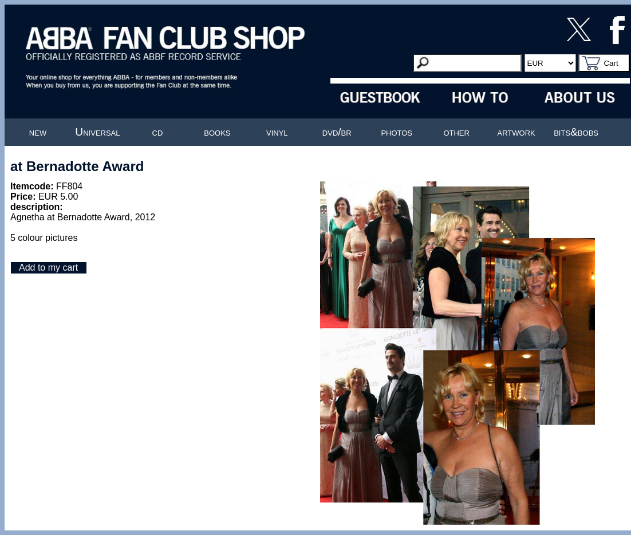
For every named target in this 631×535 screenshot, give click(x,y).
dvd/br (337, 132)
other (456, 132)
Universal (97, 132)
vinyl (277, 132)
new (37, 132)
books (217, 132)
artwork (516, 132)
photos (396, 132)
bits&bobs (576, 132)
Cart (611, 63)
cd (157, 132)
